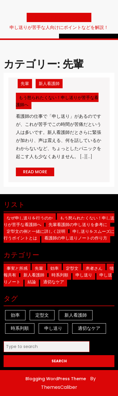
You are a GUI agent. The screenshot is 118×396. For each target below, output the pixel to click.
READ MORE (38, 172)
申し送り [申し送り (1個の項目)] (53, 328)
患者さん (94, 268)
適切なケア (53, 282)
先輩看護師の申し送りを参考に (78, 225)
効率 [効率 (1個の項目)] (15, 315)
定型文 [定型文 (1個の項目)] (42, 315)
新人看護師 (49, 83)
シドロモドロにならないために (59, 17)
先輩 (25, 83)
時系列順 (60, 275)
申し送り (83, 275)
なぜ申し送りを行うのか (30, 218)
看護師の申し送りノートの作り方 (75, 238)
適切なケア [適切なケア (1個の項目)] (89, 328)
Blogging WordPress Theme (55, 379)
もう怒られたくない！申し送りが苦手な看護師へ (57, 102)
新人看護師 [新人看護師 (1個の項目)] (75, 315)
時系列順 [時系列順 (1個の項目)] (20, 328)
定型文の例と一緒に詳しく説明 (36, 231)
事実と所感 (17, 268)
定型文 (72, 268)
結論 (32, 282)
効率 (54, 268)
